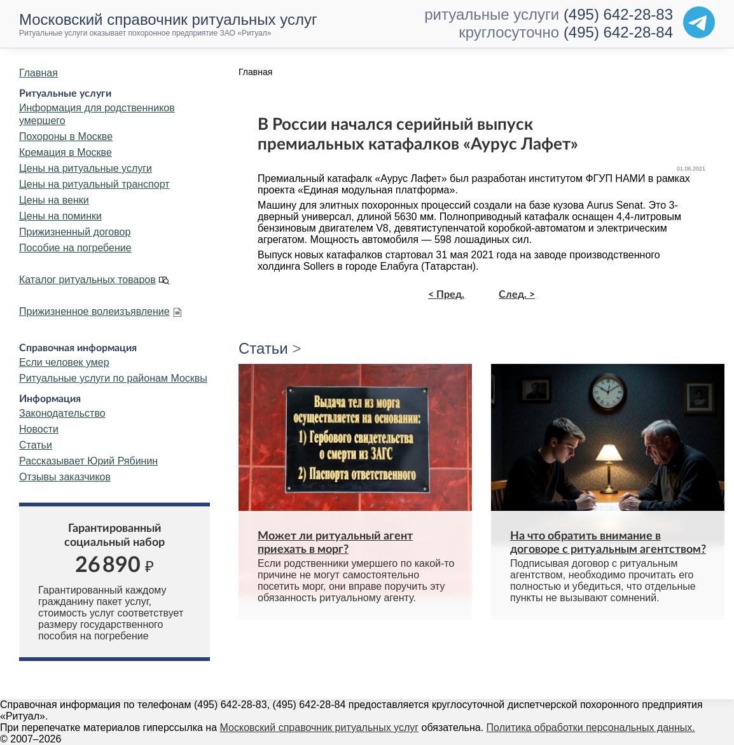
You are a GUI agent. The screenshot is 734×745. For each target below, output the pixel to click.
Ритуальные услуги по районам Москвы (113, 378)
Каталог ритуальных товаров (87, 279)
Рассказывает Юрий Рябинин (88, 461)
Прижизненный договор (74, 231)
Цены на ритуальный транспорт (94, 184)
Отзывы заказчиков (65, 476)
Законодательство (62, 413)
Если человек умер (64, 362)
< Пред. (446, 294)
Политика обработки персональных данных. (591, 727)
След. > (517, 294)
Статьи (35, 445)
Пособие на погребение (75, 247)
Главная (38, 72)
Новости (39, 429)
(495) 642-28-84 (618, 32)
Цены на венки (54, 200)
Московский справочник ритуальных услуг (319, 727)
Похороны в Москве (66, 136)
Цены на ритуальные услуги (85, 168)
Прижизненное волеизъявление (94, 311)
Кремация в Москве (65, 152)
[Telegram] (699, 22)
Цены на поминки (60, 216)
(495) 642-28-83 (618, 14)
